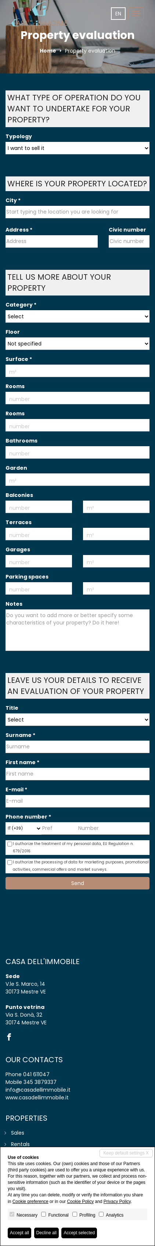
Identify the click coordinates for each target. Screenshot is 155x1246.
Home (48, 50)
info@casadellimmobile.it (38, 1089)
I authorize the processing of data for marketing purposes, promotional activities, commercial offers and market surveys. (78, 865)
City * (13, 200)
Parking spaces (27, 576)
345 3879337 (40, 1082)
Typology (19, 136)
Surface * (19, 359)
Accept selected (79, 1232)
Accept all (19, 1232)
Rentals (20, 1144)
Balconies (19, 495)
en (118, 13)
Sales (17, 1132)
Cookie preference (30, 1201)
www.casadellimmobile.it (37, 1097)
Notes (14, 604)
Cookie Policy (80, 1201)
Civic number (127, 229)
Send (77, 883)
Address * (19, 229)
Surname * (20, 735)
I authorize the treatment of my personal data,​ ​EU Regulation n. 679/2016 (70, 847)
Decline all (46, 1232)
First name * (22, 762)
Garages (18, 549)
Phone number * (28, 816)
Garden (16, 468)
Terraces (19, 522)
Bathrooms (21, 440)
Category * (21, 304)
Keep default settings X (126, 1153)
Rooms (15, 386)
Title (12, 708)
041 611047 (36, 1074)
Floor (13, 332)
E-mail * (16, 789)
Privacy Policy (117, 1201)
